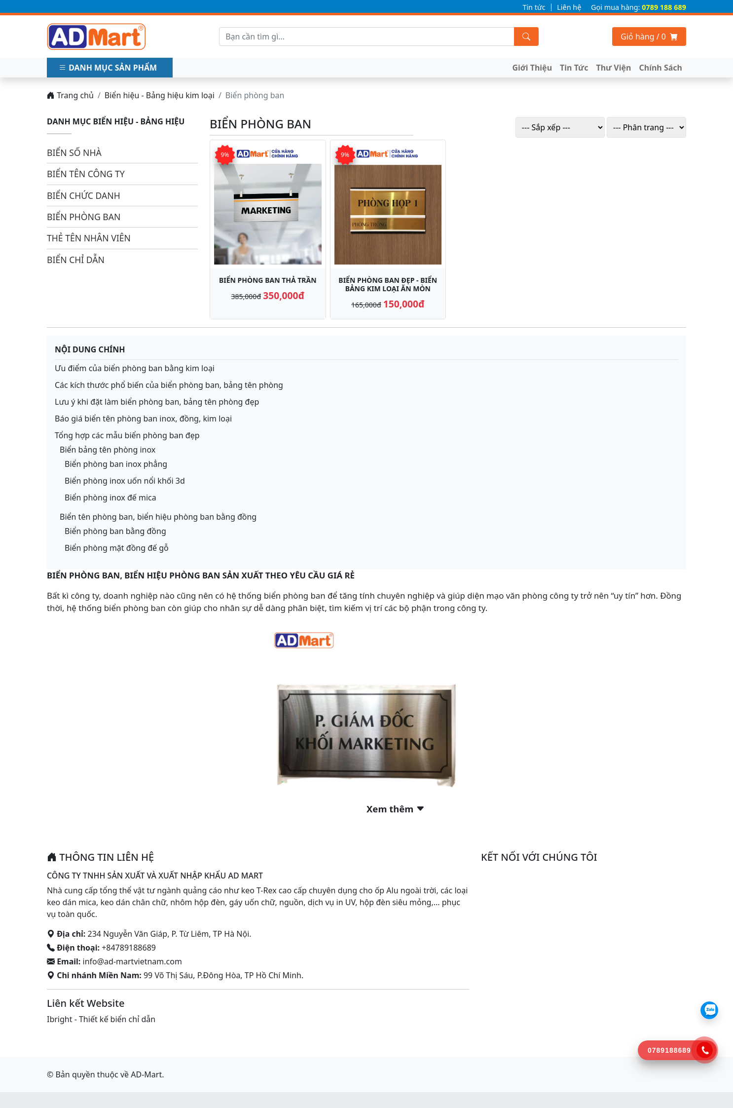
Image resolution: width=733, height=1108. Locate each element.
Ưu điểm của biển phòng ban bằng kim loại (136, 368)
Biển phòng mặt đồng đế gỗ (117, 547)
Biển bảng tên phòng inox (107, 449)
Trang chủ (70, 95)
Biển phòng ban (83, 217)
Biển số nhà (74, 152)
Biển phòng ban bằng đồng (115, 531)
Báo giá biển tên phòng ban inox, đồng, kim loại (143, 418)
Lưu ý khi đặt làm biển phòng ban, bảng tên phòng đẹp (157, 401)
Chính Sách (660, 67)
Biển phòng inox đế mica (110, 497)
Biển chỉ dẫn (76, 260)
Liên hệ (569, 7)
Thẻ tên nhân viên (89, 238)
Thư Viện (613, 67)
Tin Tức (574, 67)
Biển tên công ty (86, 174)
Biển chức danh (83, 195)
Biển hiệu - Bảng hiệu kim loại (160, 95)
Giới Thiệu (532, 67)
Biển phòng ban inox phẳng (116, 463)
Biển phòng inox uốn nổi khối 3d (125, 480)
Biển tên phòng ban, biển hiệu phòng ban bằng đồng (158, 516)
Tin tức (533, 7)
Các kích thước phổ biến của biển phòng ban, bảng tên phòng (170, 385)
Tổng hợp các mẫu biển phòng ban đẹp (127, 435)
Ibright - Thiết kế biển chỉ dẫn (101, 1019)
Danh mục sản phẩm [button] (109, 67)
